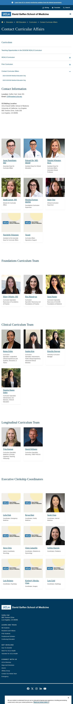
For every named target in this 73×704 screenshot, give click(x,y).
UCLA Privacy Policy (33, 696)
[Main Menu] (70, 14)
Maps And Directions (8, 665)
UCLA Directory (6, 662)
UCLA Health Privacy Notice (51, 696)
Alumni (4, 668)
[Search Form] (66, 8)
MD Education (21, 22)
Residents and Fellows (8, 630)
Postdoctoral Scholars (8, 636)
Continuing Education (8, 639)
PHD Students (6, 633)
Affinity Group (6, 671)
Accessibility (20, 696)
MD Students (6, 628)
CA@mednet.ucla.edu (14, 96)
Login (64, 696)
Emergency (5, 676)
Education (9, 22)
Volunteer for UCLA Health (10, 653)
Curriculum (33, 22)
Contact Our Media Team (9, 673)
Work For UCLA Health (9, 650)
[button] (56, 8)
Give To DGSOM (7, 648)
